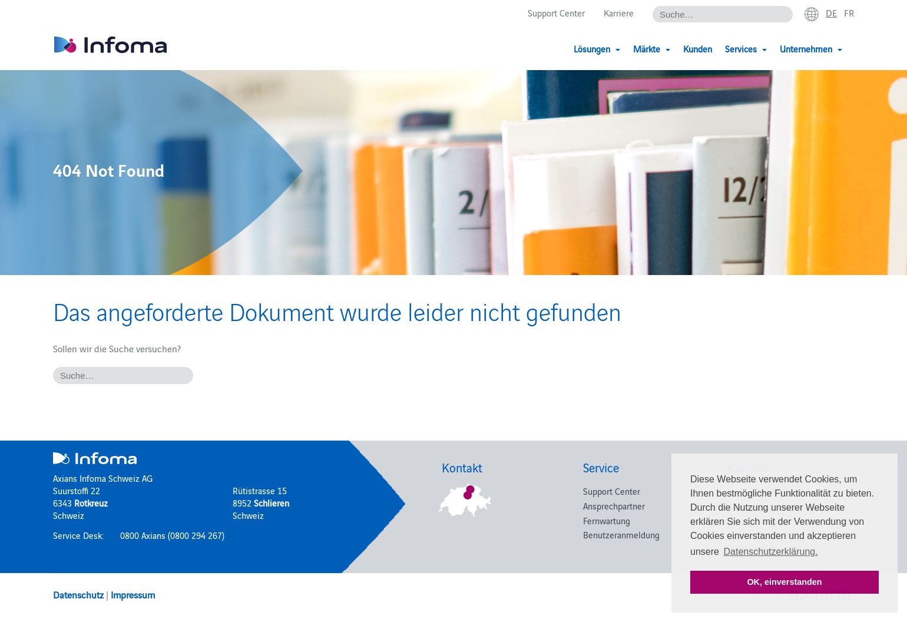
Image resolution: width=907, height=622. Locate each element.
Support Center (556, 12)
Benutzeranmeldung (621, 534)
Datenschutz (78, 594)
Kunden (697, 48)
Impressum (133, 594)
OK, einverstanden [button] (784, 582)
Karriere (619, 12)
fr (849, 12)
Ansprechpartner (614, 505)
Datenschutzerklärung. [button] (771, 552)
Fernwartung (606, 520)
